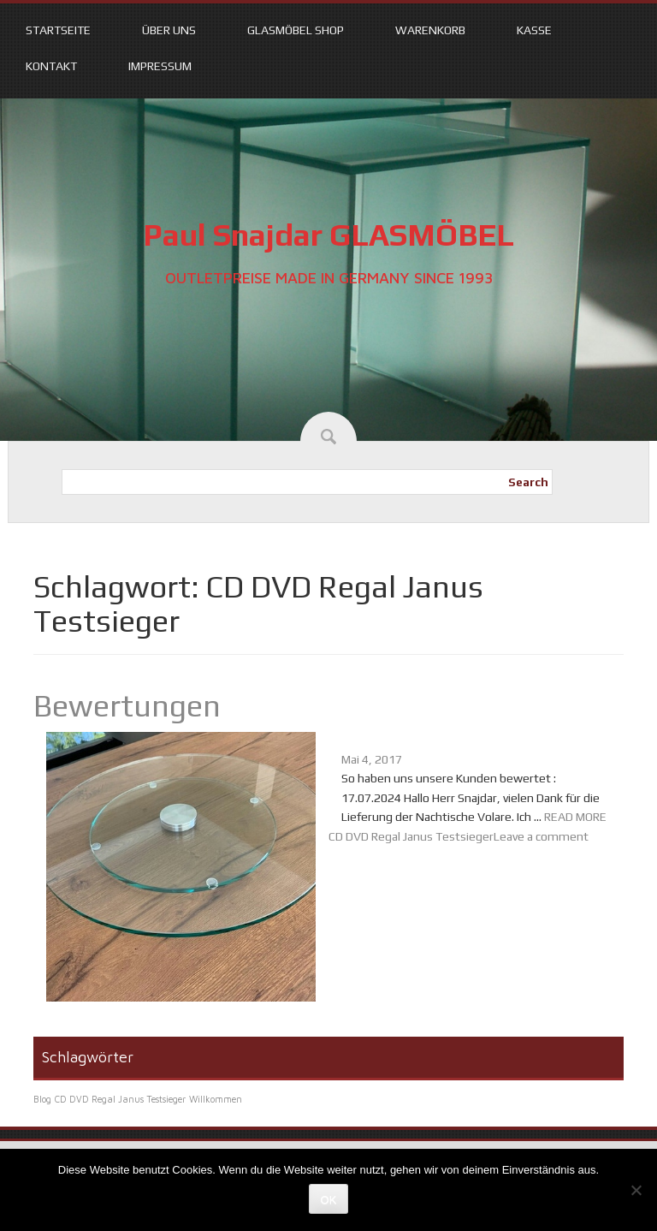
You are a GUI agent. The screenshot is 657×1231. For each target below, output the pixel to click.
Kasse (534, 30)
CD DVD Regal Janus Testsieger (411, 836)
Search (528, 482)
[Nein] (635, 1189)
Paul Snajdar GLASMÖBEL (328, 235)
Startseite (58, 30)
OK (329, 1199)
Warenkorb (430, 30)
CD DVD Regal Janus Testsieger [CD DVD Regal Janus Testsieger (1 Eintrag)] (120, 1099)
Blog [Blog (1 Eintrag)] (42, 1099)
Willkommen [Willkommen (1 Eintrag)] (215, 1099)
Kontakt (51, 66)
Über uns (169, 30)
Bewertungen (127, 705)
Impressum (160, 66)
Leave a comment (541, 836)
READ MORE (575, 817)
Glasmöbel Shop (295, 30)
